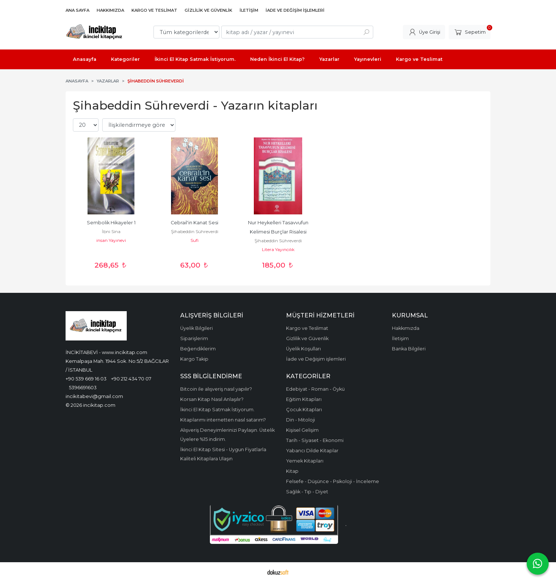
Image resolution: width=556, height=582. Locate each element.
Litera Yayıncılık (278, 249)
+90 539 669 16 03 (86, 379)
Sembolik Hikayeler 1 (111, 222)
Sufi (194, 240)
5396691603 (83, 387)
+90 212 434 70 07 (131, 379)
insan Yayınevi (111, 240)
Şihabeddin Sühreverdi (194, 231)
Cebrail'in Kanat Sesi (194, 222)
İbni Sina (111, 231)
